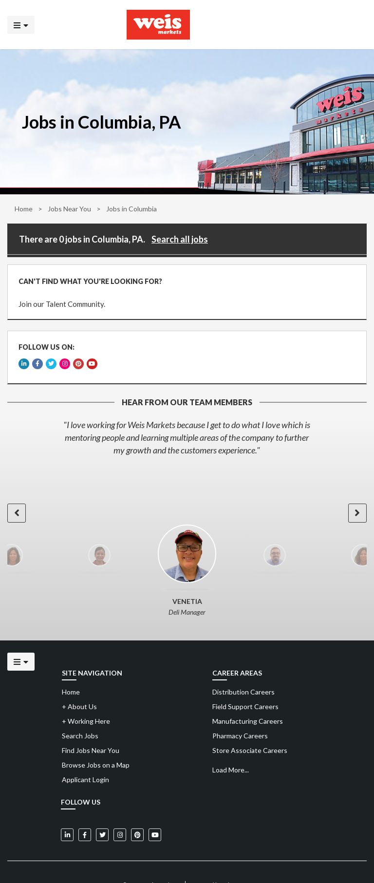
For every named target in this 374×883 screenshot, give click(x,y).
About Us (79, 688)
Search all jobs (179, 239)
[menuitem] (287, 674)
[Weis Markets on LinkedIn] (67, 816)
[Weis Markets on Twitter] (102, 816)
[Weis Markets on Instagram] (119, 816)
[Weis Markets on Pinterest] (137, 816)
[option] (187, 419)
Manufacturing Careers (247, 703)
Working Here (86, 703)
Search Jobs (80, 718)
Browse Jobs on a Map (96, 747)
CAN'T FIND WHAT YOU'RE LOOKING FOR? (87, 278)
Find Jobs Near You (90, 732)
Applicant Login (85, 761)
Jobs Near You (69, 209)
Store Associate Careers (249, 732)
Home (24, 209)
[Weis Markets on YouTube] (155, 816)
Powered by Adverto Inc (221, 866)
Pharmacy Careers (240, 718)
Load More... (230, 752)
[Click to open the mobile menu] (21, 25)
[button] (15, 494)
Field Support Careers (245, 688)
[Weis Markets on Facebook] (84, 816)
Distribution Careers (243, 674)
